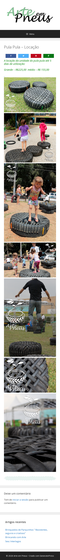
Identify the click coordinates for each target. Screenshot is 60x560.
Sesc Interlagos (13, 541)
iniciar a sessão (20, 499)
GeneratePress (47, 555)
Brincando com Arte (15, 537)
